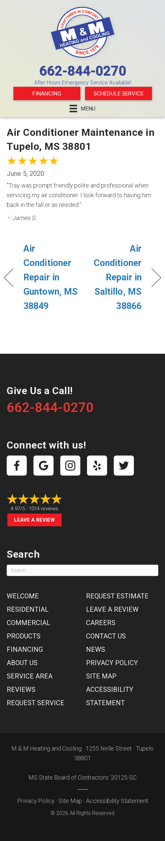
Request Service (35, 703)
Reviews (21, 689)
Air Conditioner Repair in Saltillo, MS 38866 (114, 277)
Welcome (23, 596)
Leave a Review (34, 520)
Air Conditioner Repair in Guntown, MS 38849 (50, 277)
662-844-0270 (82, 71)
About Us (22, 663)
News (95, 649)
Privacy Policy (112, 663)
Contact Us (106, 636)
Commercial (28, 623)
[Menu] (82, 108)
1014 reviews (43, 509)
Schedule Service (118, 93)
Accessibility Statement (117, 800)
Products (23, 636)
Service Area (30, 676)
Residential (28, 609)
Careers (100, 623)
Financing (46, 93)
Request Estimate (117, 596)
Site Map (101, 676)
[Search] (82, 570)
